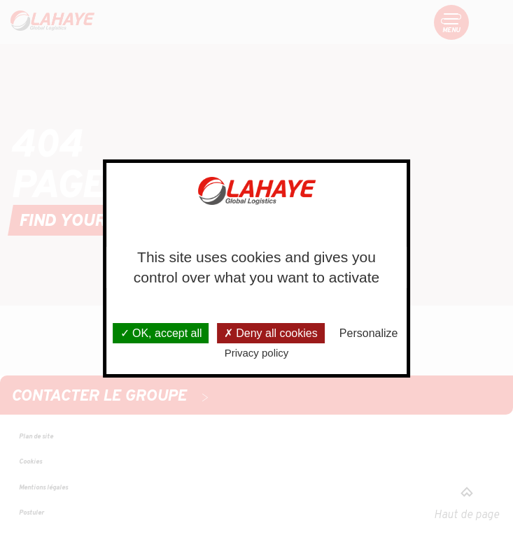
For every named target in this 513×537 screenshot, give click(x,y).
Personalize (368, 333)
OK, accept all (161, 333)
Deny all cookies (271, 333)
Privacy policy (257, 353)
